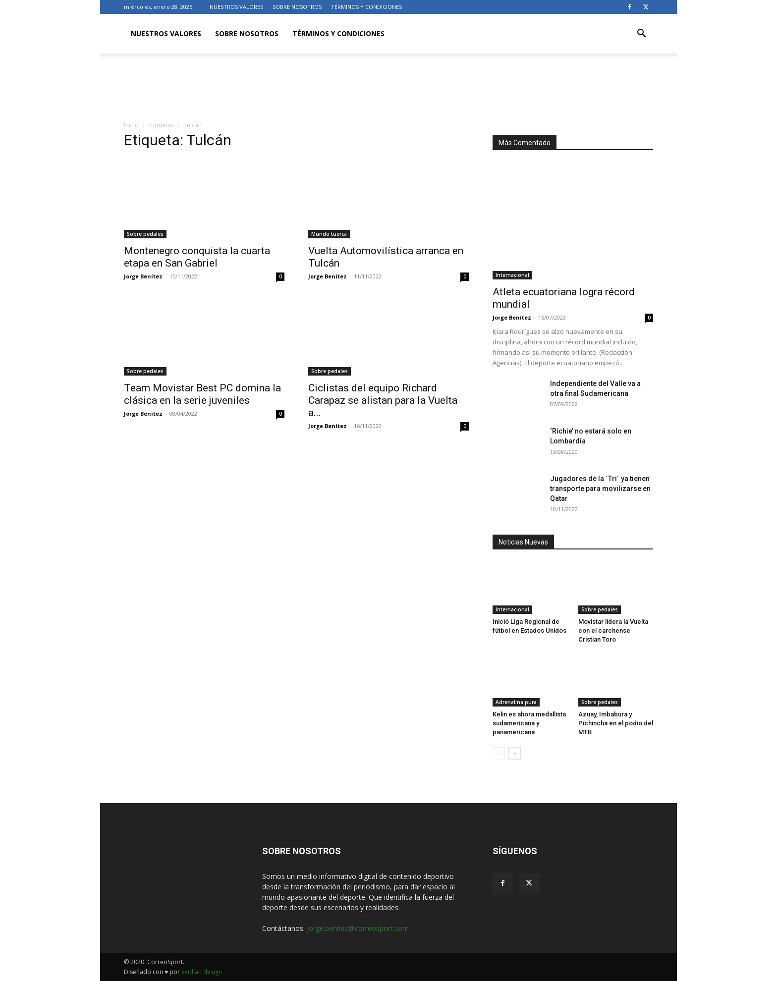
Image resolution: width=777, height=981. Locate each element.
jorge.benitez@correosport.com (358, 928)
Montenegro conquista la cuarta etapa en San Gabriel (197, 257)
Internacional (512, 275)
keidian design (201, 972)
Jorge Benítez (143, 276)
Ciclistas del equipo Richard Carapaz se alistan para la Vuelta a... (382, 400)
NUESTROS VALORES (236, 6)
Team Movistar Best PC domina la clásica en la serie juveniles (202, 394)
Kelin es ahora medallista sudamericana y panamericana (529, 723)
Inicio (131, 125)
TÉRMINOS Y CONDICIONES (366, 6)
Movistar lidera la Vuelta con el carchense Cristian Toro (613, 630)
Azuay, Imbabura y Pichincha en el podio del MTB (615, 723)
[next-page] (514, 753)
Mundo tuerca (329, 233)
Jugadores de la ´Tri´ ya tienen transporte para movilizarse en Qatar (600, 488)
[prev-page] (499, 753)
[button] (641, 34)
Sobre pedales (145, 233)
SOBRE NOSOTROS (297, 6)
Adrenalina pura (516, 702)
